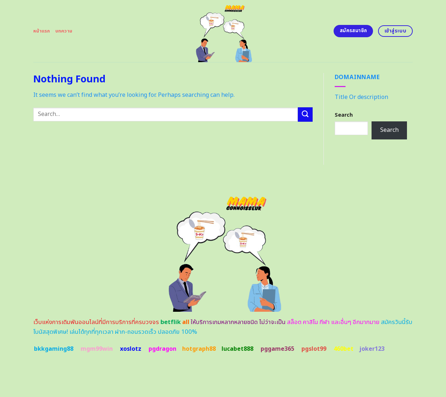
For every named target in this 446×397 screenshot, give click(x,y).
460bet (343, 349)
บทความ (64, 31)
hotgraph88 (199, 349)
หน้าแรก (41, 31)
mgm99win (97, 349)
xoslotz (130, 349)
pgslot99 (313, 349)
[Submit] (305, 114)
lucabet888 (237, 349)
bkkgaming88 (53, 349)
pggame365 (277, 349)
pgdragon (162, 349)
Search (344, 115)
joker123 (372, 349)
